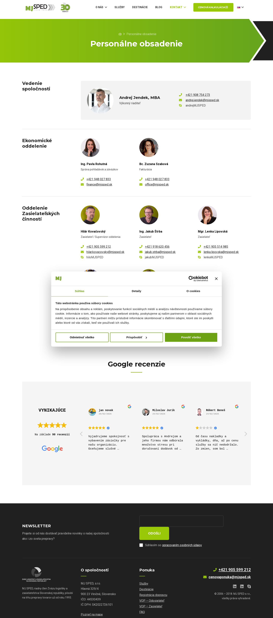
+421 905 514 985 (216, 246)
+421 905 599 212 (98, 246)
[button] (245, 435)
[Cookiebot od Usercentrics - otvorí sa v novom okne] (191, 278)
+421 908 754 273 (198, 95)
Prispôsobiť (136, 337)
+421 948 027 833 (98, 179)
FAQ (142, 600)
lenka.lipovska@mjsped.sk (221, 252)
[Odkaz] (53, 9)
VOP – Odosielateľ (151, 589)
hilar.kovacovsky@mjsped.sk (105, 252)
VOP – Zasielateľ (150, 595)
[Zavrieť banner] (216, 278)
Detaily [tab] (136, 291)
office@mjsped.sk (157, 184)
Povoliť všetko (191, 337)
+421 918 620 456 (157, 246)
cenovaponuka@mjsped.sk (230, 566)
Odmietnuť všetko (82, 337)
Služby (143, 572)
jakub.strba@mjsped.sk (160, 252)
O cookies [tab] (193, 291)
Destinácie (146, 578)
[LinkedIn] (234, 575)
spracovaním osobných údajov (182, 534)
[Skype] (249, 575)
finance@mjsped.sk (99, 184)
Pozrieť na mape (92, 603)
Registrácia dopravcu (153, 583)
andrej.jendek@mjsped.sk (202, 100)
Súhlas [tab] (79, 291)
